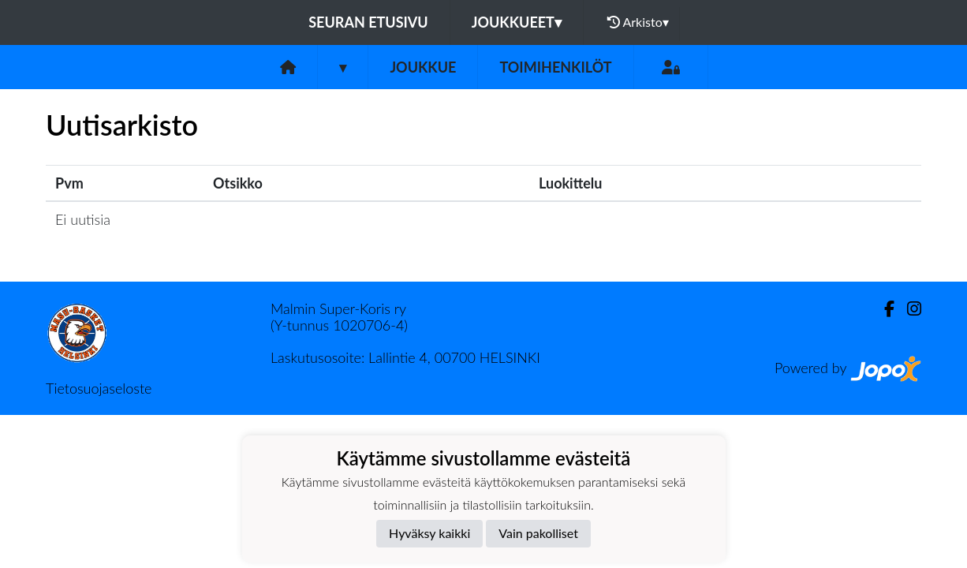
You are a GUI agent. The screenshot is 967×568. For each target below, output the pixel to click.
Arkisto (638, 22)
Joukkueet (517, 22)
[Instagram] (907, 309)
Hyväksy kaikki (429, 532)
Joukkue (423, 67)
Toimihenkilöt (555, 67)
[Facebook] (883, 309)
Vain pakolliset (538, 532)
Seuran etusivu (368, 22)
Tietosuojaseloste (98, 388)
